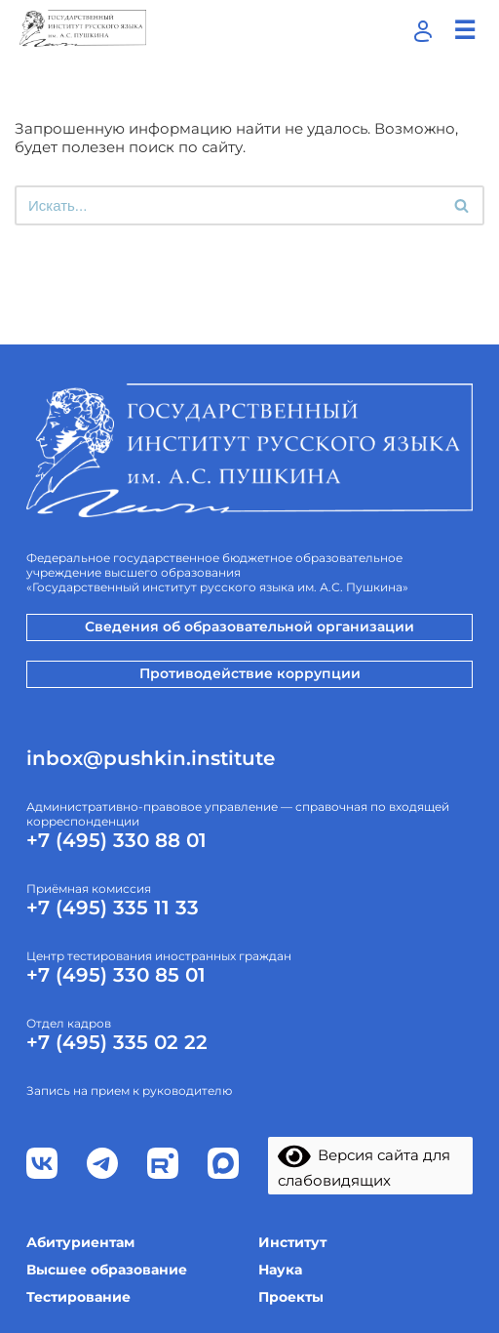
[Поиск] (228, 205)
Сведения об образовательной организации (249, 626)
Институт (292, 1242)
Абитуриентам (80, 1242)
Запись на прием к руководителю (129, 1090)
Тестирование (78, 1297)
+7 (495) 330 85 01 (116, 975)
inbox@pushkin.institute (150, 758)
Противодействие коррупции (250, 673)
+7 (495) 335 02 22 (117, 1042)
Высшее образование (106, 1269)
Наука (280, 1269)
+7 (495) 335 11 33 (112, 907)
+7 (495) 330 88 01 (116, 840)
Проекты (291, 1297)
